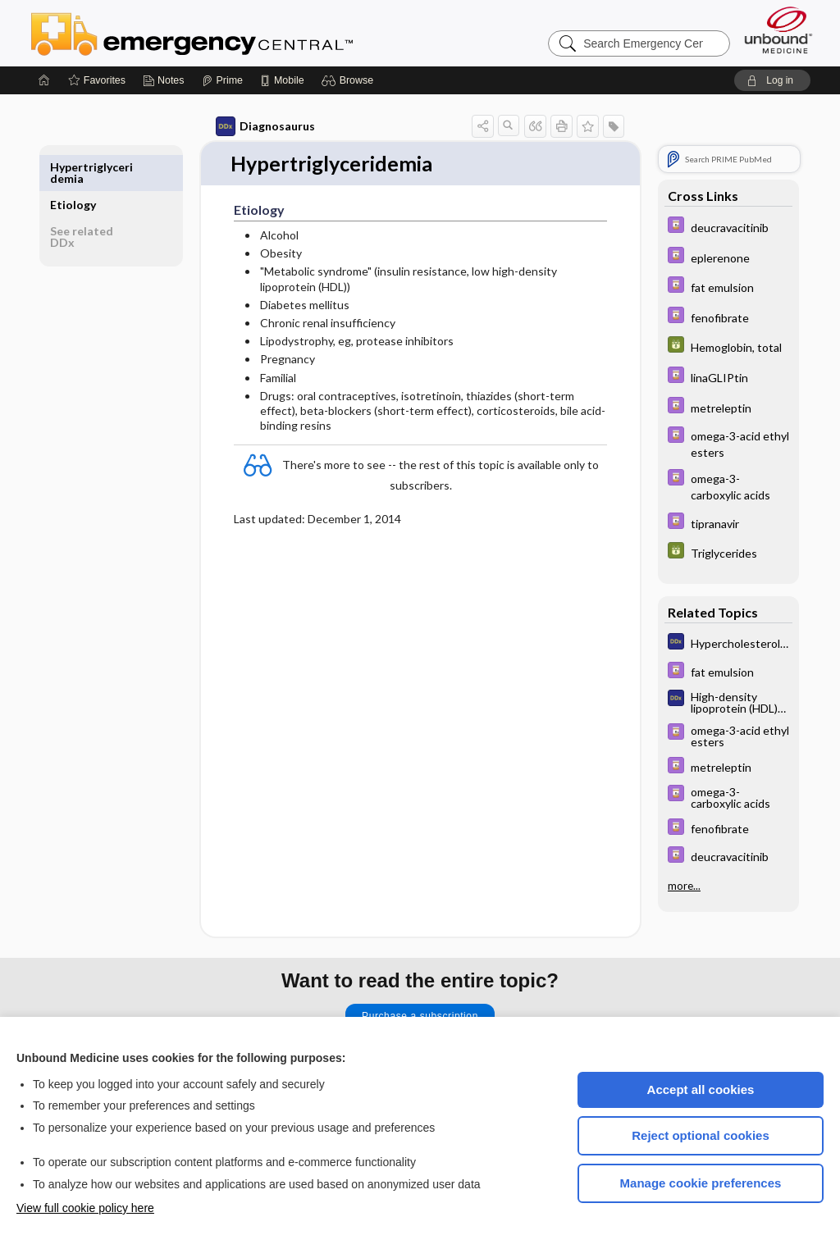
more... (674, 885)
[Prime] (222, 80)
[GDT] (718, 346)
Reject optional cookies (700, 1135)
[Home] (44, 80)
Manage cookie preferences (701, 1183)
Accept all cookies (701, 1089)
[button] (350, 80)
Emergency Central (235, 32)
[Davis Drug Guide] (718, 227)
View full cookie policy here (85, 1208)
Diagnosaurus (255, 126)
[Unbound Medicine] (778, 30)
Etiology (84, 167)
